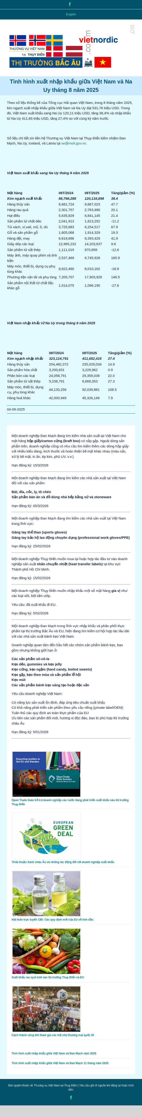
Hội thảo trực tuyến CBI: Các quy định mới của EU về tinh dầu (52, 919)
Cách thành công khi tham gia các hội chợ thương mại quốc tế (53, 1035)
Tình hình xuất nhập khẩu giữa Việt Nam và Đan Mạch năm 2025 (54, 1053)
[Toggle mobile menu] (132, 26)
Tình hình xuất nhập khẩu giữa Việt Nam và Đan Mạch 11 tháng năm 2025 (60, 1063)
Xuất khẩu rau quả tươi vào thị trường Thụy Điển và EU (48, 977)
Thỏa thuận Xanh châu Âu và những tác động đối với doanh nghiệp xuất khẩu (63, 862)
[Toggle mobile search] (132, 31)
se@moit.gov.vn (73, 143)
